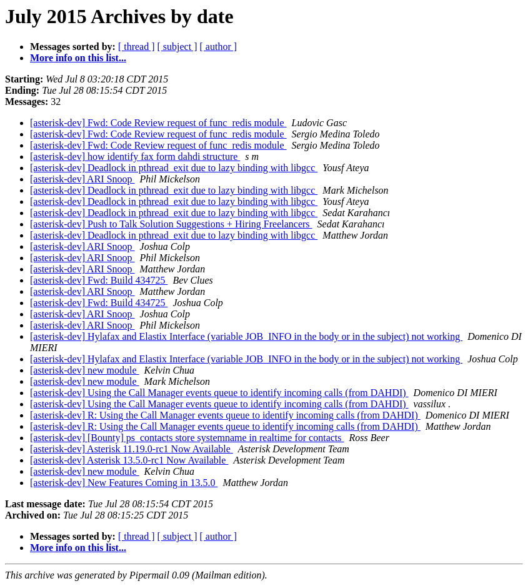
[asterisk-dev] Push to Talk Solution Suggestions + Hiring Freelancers (171, 224)
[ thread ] (136, 46)
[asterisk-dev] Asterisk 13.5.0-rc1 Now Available (129, 460)
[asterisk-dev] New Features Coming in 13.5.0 (123, 482)
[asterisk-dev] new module (84, 370)
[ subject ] (177, 46)
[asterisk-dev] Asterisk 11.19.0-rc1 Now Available (131, 449)
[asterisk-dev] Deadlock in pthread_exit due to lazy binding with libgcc (173, 167)
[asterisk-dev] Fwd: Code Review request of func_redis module (158, 122)
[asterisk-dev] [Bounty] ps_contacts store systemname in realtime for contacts (187, 437)
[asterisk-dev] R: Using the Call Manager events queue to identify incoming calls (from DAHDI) (225, 415)
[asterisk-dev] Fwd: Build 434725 (98, 280)
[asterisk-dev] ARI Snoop (82, 179)
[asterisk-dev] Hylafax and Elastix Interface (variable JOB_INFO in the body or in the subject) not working (246, 336)
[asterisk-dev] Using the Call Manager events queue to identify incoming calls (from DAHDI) (219, 392)
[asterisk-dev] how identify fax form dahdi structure (135, 156)
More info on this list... (78, 57)
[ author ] (218, 46)
